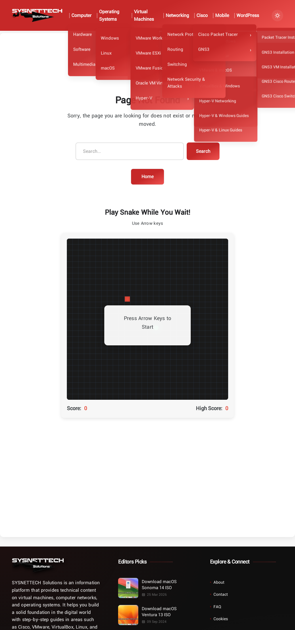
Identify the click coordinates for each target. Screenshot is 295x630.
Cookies (220, 618)
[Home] (38, 565)
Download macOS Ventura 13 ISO (159, 611)
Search (203, 151)
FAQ (217, 606)
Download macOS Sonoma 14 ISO (159, 584)
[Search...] (129, 151)
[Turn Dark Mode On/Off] (277, 15)
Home (147, 176)
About (218, 582)
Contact (220, 594)
